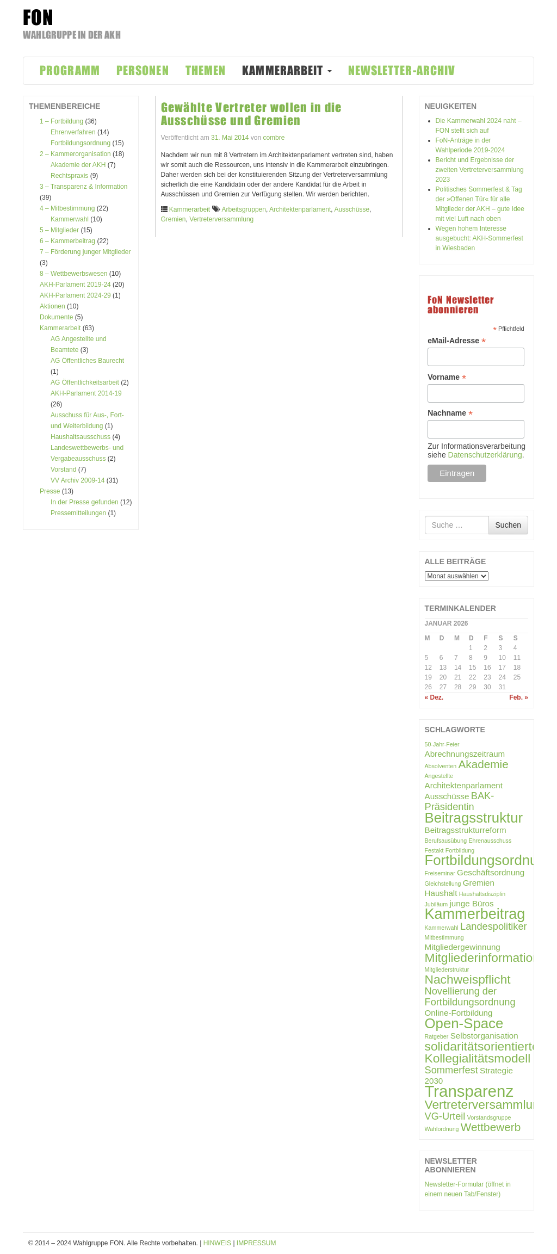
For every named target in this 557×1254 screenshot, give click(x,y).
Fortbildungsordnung (80, 143)
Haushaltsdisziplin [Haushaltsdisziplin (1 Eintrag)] (482, 894)
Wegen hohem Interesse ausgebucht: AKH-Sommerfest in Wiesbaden (479, 238)
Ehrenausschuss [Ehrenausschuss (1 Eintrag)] (489, 840)
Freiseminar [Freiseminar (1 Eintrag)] (440, 873)
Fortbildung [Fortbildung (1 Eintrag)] (459, 850)
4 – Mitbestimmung (67, 208)
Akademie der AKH (78, 165)
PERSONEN (142, 70)
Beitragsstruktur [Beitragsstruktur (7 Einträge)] (474, 817)
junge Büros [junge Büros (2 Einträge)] (472, 903)
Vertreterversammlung (221, 219)
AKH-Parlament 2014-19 (86, 393)
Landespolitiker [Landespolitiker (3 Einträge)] (493, 926)
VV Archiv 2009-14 (77, 480)
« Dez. (434, 697)
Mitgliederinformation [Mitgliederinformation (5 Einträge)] (482, 957)
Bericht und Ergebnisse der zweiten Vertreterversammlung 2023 (480, 169)
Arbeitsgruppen (244, 209)
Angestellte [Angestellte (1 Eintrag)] (439, 776)
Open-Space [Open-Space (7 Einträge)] (464, 1023)
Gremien (173, 219)
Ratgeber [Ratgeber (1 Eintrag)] (437, 1036)
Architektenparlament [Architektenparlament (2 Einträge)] (464, 785)
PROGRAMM (70, 70)
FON (38, 17)
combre (273, 137)
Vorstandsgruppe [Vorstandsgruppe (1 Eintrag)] (489, 1117)
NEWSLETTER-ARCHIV (402, 70)
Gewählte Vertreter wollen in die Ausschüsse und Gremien (251, 114)
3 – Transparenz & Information (83, 186)
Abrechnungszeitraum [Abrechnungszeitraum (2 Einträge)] (465, 753)
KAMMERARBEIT (286, 70)
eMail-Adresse (457, 341)
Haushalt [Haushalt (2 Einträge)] (441, 893)
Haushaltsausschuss (80, 437)
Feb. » (518, 697)
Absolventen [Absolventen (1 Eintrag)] (441, 766)
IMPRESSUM (256, 1243)
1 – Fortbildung (61, 121)
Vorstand (63, 469)
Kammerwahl (70, 219)
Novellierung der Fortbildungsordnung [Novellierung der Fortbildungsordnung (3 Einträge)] (470, 996)
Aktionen (52, 306)
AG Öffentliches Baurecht (87, 361)
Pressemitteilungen (78, 513)
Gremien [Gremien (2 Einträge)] (478, 882)
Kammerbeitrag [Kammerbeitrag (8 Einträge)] (475, 914)
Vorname (447, 377)
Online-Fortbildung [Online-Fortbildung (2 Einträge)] (459, 1012)
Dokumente (56, 317)
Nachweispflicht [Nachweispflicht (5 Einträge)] (468, 979)
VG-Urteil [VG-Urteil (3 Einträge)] (445, 1116)
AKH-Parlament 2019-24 (75, 284)
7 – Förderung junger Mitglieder (85, 252)
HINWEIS (217, 1243)
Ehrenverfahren (73, 132)
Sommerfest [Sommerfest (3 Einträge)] (451, 1070)
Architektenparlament (300, 209)
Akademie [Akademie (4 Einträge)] (484, 764)
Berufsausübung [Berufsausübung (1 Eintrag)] (446, 840)
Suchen (508, 525)
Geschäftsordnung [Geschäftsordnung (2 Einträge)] (490, 872)
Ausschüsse (351, 209)
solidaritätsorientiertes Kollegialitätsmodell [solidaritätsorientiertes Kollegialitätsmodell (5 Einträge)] (485, 1052)
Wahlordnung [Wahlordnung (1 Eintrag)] (442, 1129)
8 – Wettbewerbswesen (74, 273)
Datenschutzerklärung (485, 454)
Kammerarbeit (60, 328)
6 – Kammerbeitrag (67, 241)
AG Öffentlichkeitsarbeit (85, 382)
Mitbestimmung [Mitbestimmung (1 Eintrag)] (444, 937)
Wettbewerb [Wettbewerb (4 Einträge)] (491, 1127)
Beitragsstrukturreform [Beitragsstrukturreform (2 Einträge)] (465, 830)
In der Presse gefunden (85, 502)
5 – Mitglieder (59, 230)
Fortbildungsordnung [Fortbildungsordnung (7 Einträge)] (489, 860)
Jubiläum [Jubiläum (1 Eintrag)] (436, 904)
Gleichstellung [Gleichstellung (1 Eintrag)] (443, 883)
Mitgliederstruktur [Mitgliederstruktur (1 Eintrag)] (447, 969)
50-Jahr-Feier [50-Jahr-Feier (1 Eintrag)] (442, 744)
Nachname (450, 413)
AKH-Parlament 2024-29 (75, 295)
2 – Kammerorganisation (75, 154)
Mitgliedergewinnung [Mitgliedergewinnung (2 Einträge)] (462, 947)
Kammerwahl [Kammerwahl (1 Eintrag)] (442, 927)
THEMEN (205, 70)
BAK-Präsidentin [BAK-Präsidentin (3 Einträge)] (459, 801)
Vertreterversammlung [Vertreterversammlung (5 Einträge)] (486, 1104)
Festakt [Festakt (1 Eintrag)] (434, 850)
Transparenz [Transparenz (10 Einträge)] (469, 1091)
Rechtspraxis (69, 176)
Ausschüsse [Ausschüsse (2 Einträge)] (447, 796)
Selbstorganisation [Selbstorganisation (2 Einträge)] (484, 1035)
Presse (50, 491)
